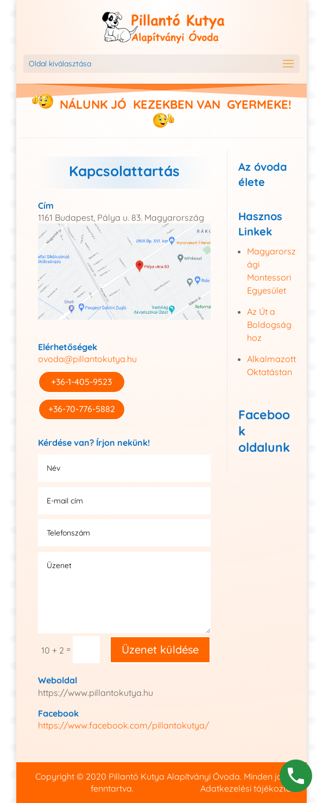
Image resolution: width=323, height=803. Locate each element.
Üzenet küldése (160, 649)
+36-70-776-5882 (81, 408)
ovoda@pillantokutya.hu (87, 358)
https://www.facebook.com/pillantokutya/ (123, 725)
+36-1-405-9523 (81, 381)
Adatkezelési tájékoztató (250, 788)
